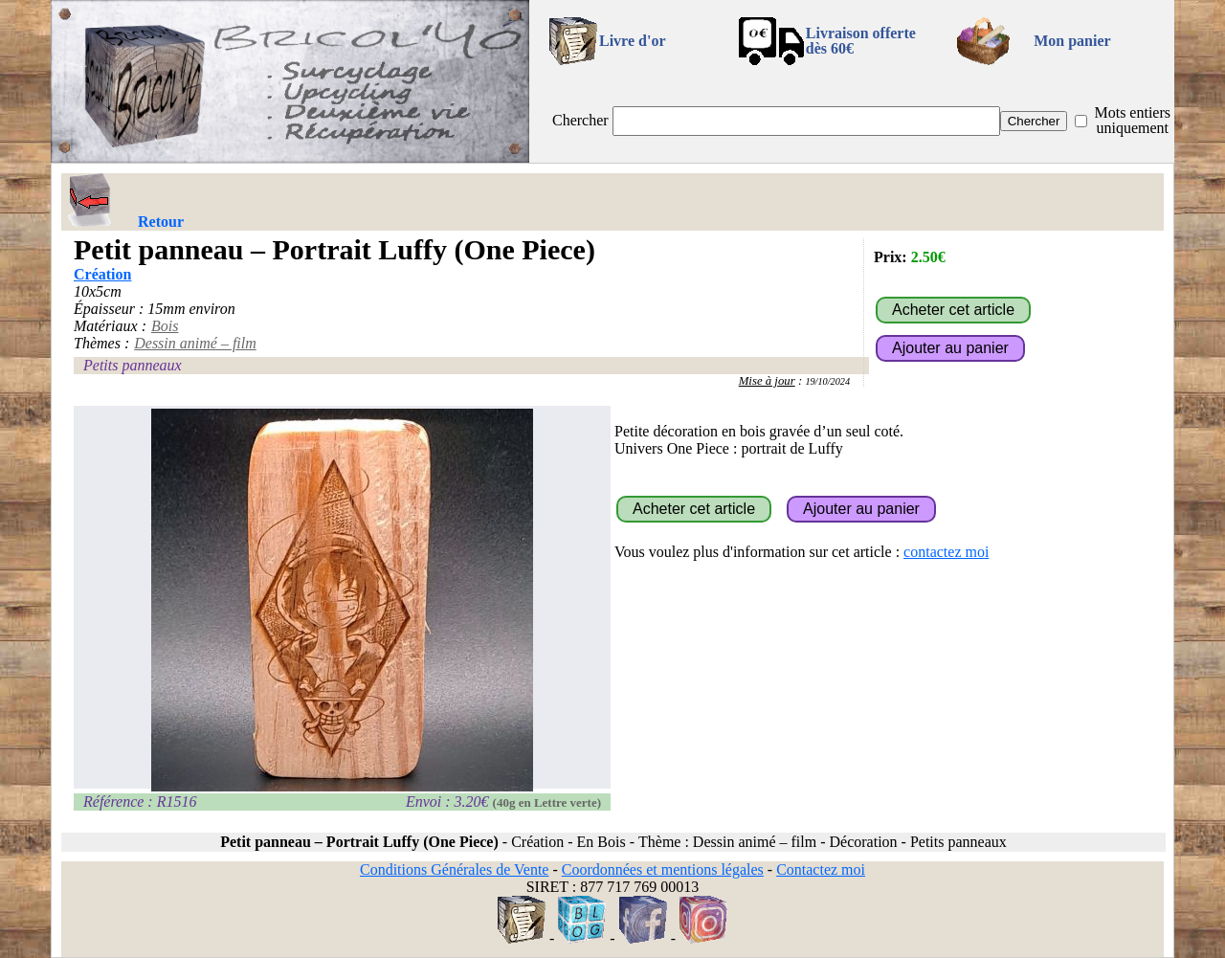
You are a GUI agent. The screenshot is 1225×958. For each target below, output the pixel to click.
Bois (164, 326)
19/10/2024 (827, 381)
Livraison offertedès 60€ (861, 40)
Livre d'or (632, 41)
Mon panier (1072, 41)
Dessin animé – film (195, 343)
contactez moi (946, 552)
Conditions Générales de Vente (454, 869)
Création (102, 274)
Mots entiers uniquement (1132, 120)
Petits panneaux (132, 365)
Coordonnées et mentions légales (663, 869)
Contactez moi (820, 869)
